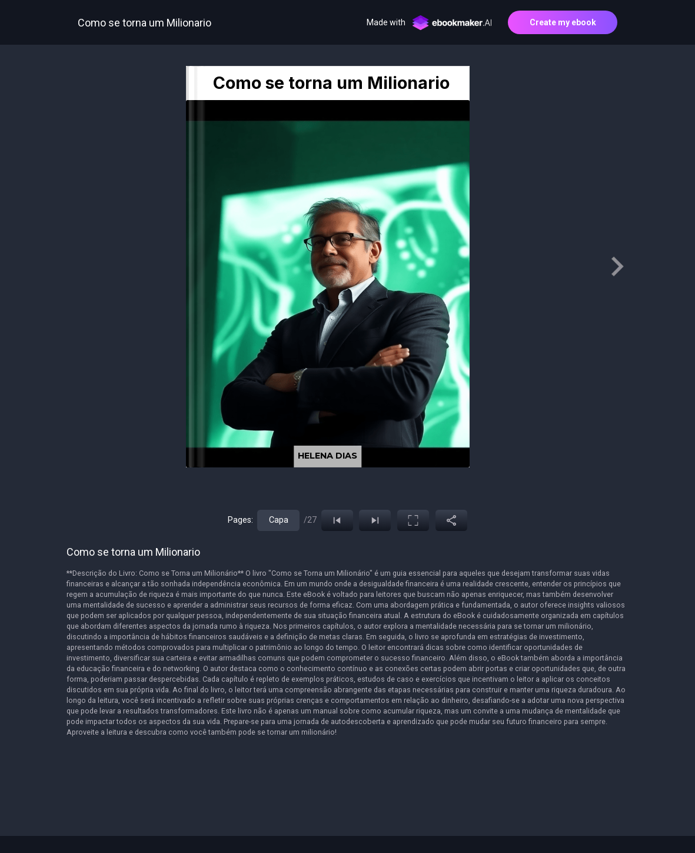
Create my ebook (563, 22)
